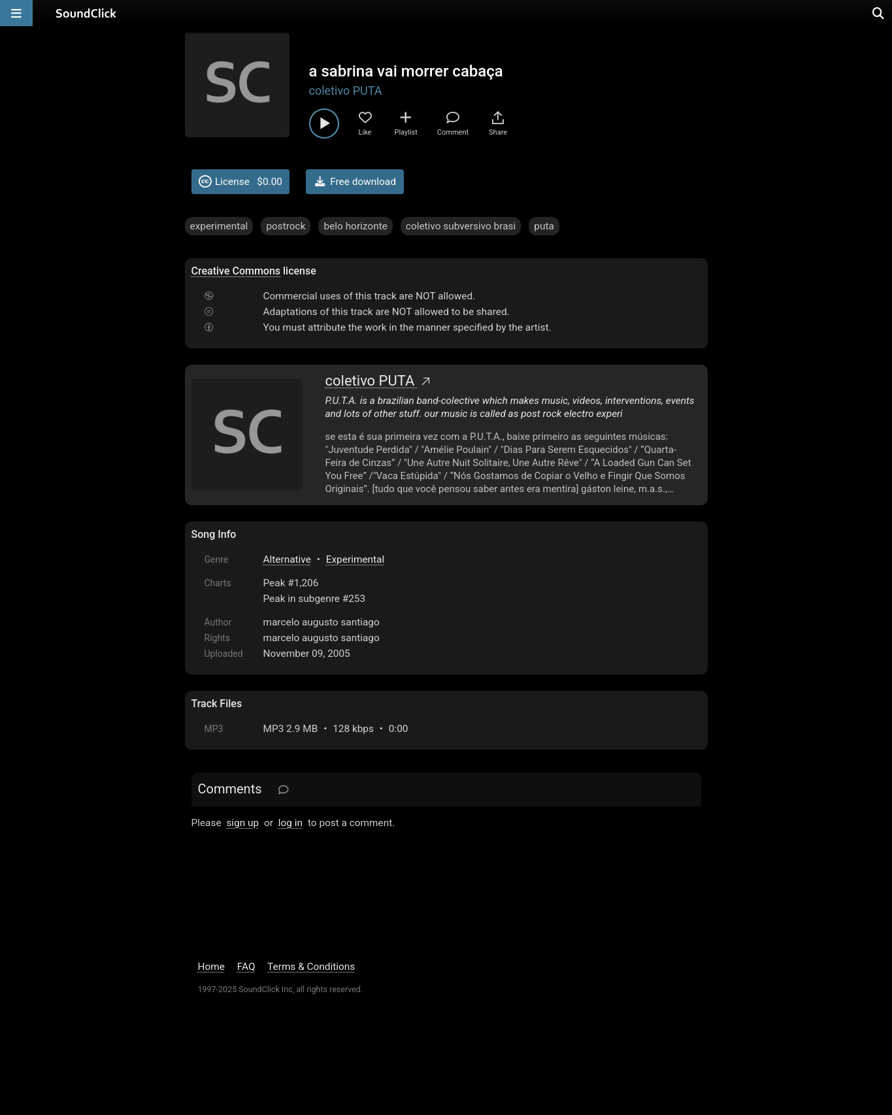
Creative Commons (236, 271)
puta (544, 226)
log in (290, 823)
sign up (242, 823)
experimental (219, 226)
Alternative (287, 559)
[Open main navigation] (16, 13)
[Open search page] (879, 13)
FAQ (246, 967)
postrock (285, 226)
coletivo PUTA (345, 90)
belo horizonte (355, 226)
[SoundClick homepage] (86, 13)
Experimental (355, 559)
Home (211, 967)
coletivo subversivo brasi (461, 226)
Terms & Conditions (311, 967)
